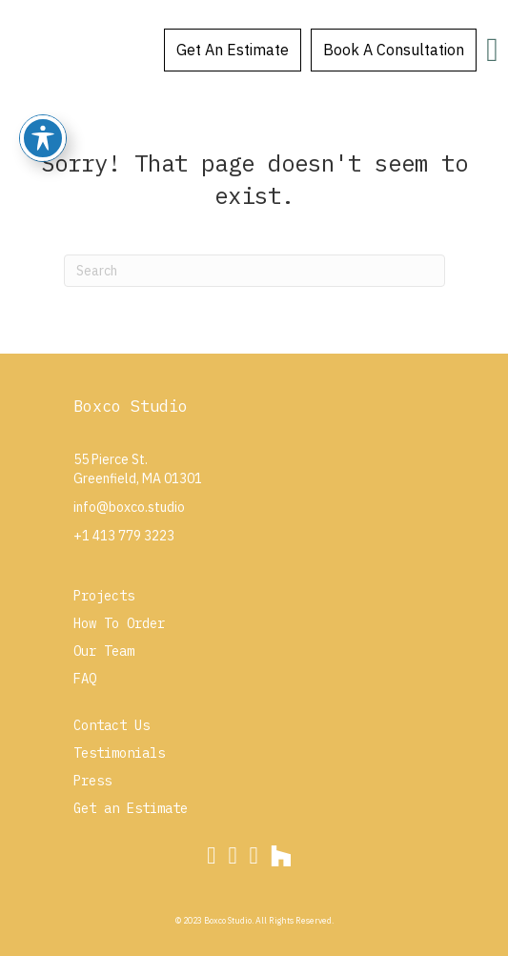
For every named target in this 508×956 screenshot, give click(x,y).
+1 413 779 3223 (123, 535)
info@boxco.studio (129, 507)
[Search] (254, 270)
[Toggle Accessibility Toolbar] (43, 138)
